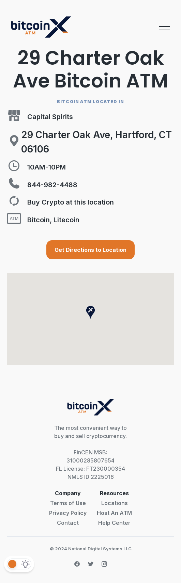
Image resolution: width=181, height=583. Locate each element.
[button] (90, 312)
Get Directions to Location (90, 249)
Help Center (114, 522)
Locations (114, 503)
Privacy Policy (68, 512)
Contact (68, 522)
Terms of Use (68, 503)
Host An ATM (114, 512)
